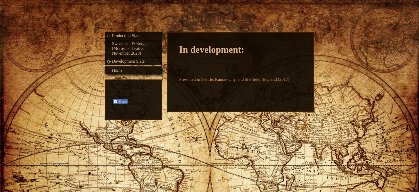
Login (303, 128)
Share (120, 101)
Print (118, 128)
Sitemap (135, 128)
